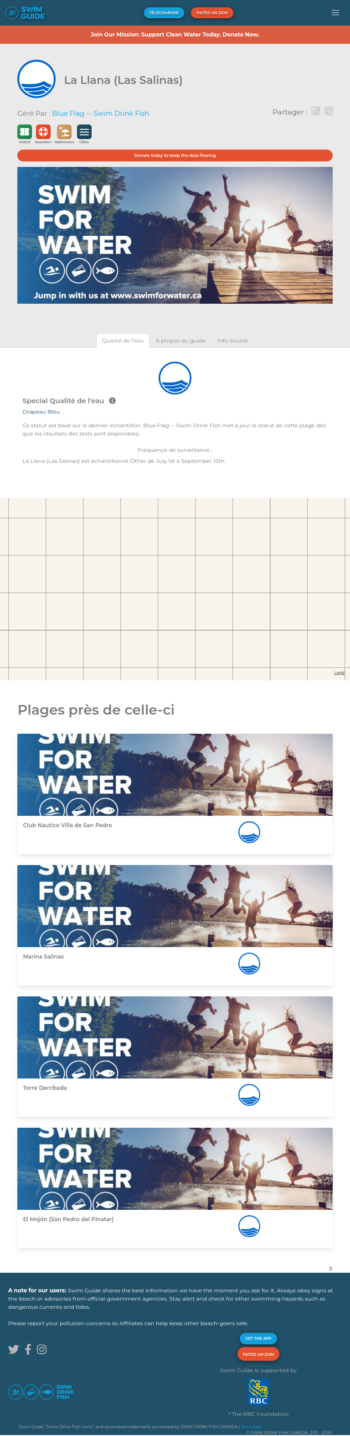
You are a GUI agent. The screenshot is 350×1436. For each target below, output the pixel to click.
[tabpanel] (175, 412)
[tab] (123, 340)
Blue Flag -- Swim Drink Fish (100, 113)
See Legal (251, 1426)
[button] (336, 13)
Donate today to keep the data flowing (175, 155)
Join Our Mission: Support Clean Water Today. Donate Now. (175, 34)
